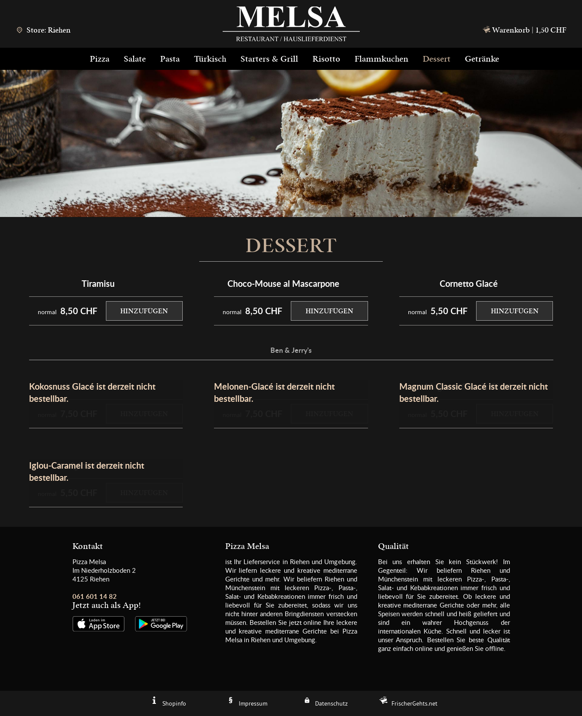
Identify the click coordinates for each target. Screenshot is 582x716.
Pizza (99, 59)
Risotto (326, 59)
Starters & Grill (269, 59)
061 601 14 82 (94, 596)
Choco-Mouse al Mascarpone (283, 283)
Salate (135, 59)
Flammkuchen (381, 59)
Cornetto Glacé (469, 283)
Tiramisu (98, 283)
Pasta (170, 59)
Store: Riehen (43, 30)
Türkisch (210, 59)
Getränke (482, 59)
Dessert (436, 59)
